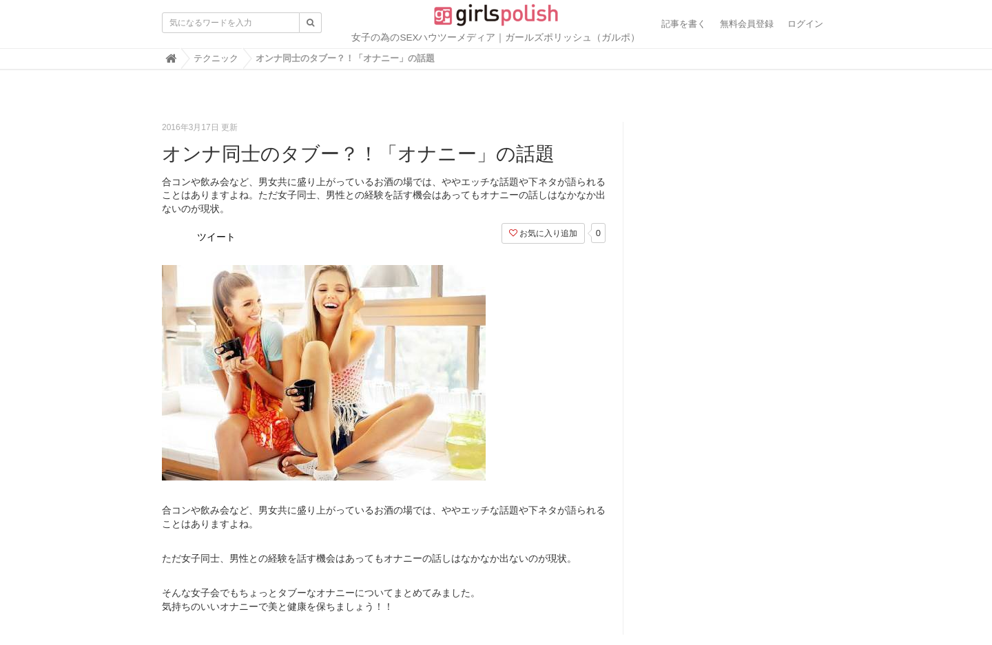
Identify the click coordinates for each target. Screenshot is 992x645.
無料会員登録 (747, 24)
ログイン (805, 24)
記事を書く (683, 24)
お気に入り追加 (543, 233)
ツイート (216, 236)
